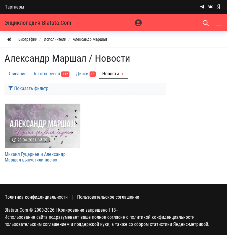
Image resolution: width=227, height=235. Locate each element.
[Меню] (220, 22)
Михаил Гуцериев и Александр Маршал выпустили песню (35, 157)
